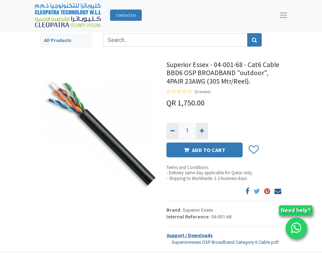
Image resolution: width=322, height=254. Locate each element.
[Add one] (202, 131)
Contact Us (126, 15)
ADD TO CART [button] (204, 149)
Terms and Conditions (187, 167)
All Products (57, 40)
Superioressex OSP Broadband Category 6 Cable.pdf (222, 242)
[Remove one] (172, 131)
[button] (253, 150)
